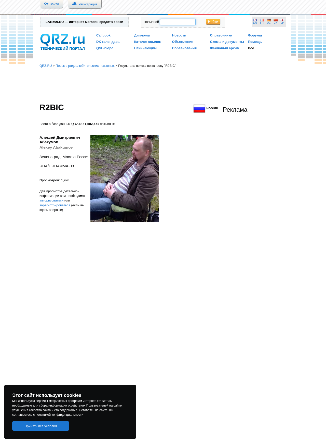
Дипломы (142, 35)
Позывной (151, 22)
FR (262, 22)
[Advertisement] (163, 85)
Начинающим (145, 48)
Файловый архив (224, 48)
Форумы (255, 35)
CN (276, 22)
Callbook (103, 35)
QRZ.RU (45, 66)
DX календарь (108, 42)
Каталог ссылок (147, 42)
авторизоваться (51, 200)
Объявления (182, 42)
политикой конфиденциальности (59, 414)
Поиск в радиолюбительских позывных (85, 66)
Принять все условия (40, 426)
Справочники (221, 35)
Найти (213, 22)
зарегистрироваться (54, 205)
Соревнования (184, 48)
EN (255, 22)
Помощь (255, 42)
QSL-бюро (104, 48)
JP (282, 22)
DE (268, 22)
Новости (179, 35)
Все (251, 48)
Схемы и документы (227, 42)
